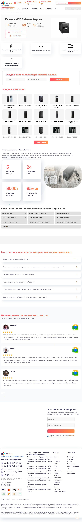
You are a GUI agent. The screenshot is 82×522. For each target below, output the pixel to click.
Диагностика (71, 464)
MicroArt (56, 484)
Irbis (55, 459)
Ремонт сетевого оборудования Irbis (38, 459)
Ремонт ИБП (6, 13)
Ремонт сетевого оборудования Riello (39, 468)
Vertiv (55, 487)
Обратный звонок (74, 3)
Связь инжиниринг (60, 491)
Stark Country (58, 480)
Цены (18, 8)
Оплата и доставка (73, 466)
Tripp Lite (56, 475)
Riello (55, 466)
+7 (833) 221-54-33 (12, 463)
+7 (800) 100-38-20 (13, 466)
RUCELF (56, 473)
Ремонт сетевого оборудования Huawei (39, 457)
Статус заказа (62, 3)
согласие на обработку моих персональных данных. (61, 436)
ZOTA (55, 468)
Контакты (49, 8)
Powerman (57, 482)
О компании (25, 8)
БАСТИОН (57, 489)
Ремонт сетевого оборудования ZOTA (39, 471)
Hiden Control (58, 471)
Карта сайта (71, 473)
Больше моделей (41, 142)
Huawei (56, 457)
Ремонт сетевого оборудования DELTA (39, 466)
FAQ (55, 8)
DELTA (55, 464)
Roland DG (57, 461)
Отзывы (41, 8)
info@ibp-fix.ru (9, 475)
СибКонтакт (57, 477)
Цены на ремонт (72, 457)
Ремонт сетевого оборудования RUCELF (39, 478)
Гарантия (34, 8)
